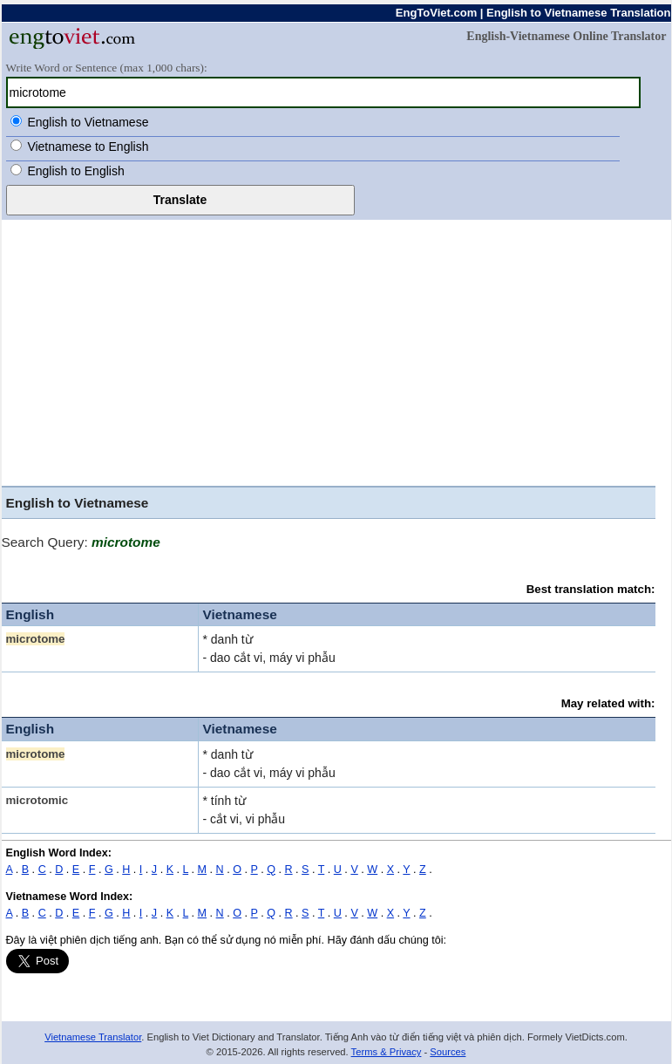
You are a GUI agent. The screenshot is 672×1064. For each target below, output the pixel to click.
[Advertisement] (328, 355)
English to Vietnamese (87, 122)
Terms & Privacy (386, 1052)
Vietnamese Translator (92, 1037)
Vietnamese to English (87, 146)
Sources (447, 1052)
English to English (75, 171)
